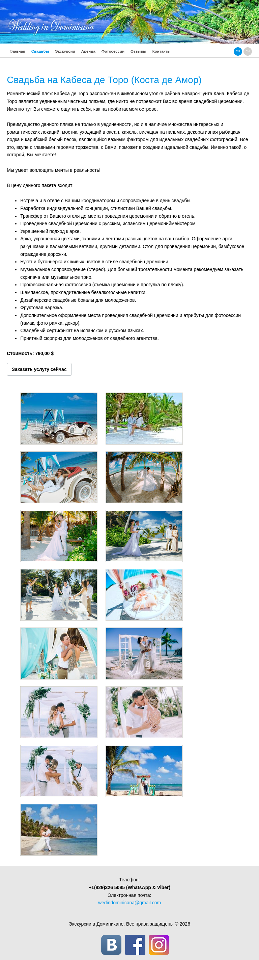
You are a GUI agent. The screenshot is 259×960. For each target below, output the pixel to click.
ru (238, 51)
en (248, 51)
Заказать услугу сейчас (39, 369)
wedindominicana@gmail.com (129, 902)
